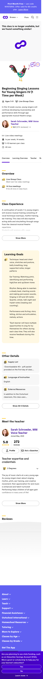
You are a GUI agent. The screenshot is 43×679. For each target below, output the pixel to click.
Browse (14, 17)
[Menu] (37, 17)
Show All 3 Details (21, 406)
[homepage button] (5, 17)
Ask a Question (29, 450)
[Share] (32, 64)
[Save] (38, 64)
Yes (21, 666)
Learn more (21, 675)
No (21, 671)
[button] (20, 468)
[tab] (6, 158)
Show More (21, 238)
